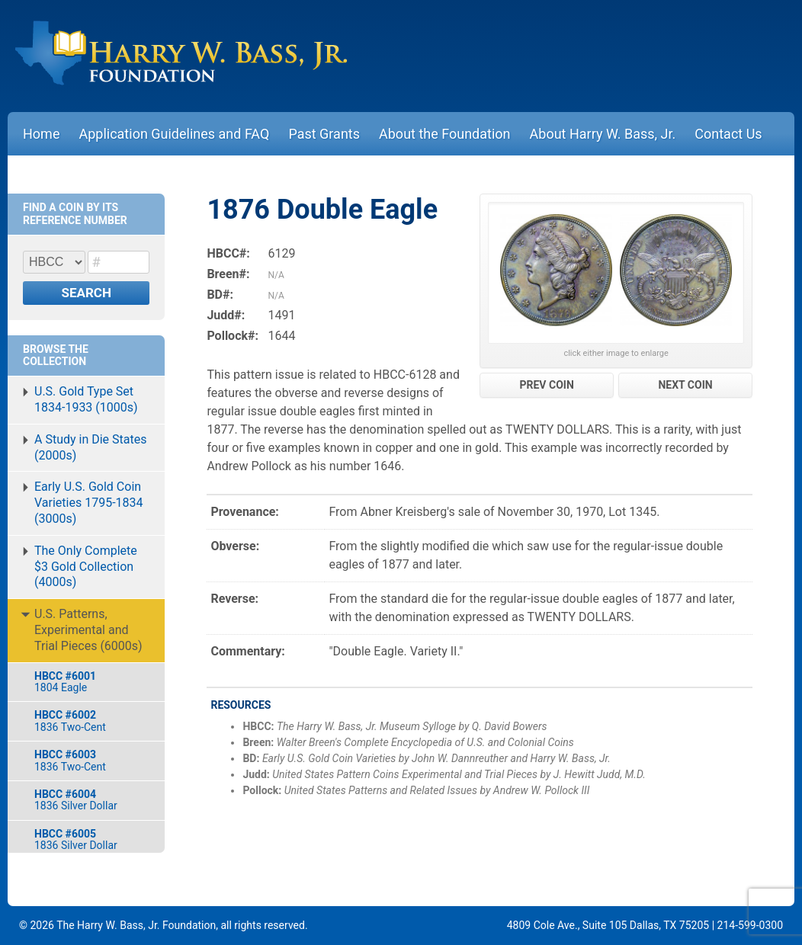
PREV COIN (547, 385)
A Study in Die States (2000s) (90, 447)
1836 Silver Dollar (91, 800)
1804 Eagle (91, 682)
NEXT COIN (685, 385)
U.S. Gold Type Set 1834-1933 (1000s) (86, 399)
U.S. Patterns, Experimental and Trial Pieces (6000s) (88, 630)
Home (41, 134)
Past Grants (324, 134)
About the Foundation (445, 134)
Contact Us (728, 134)
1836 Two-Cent (91, 720)
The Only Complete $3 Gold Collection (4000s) (85, 566)
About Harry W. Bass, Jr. (603, 134)
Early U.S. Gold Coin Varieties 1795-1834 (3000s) (88, 502)
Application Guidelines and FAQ (174, 134)
